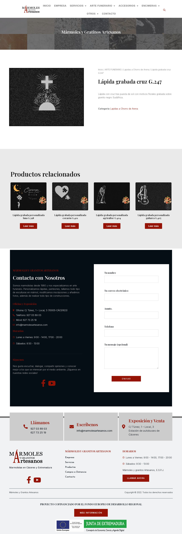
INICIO (47, 6)
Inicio (100, 69)
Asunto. (131, 314)
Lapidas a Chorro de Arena (136, 69)
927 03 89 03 (39, 428)
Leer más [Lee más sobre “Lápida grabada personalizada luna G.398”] (28, 226)
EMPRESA (60, 6)
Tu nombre (131, 278)
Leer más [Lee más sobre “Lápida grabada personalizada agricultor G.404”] (112, 226)
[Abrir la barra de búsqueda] (164, 10)
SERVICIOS (78, 5)
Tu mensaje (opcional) (131, 358)
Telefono (131, 332)
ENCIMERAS (151, 5)
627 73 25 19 (38, 432)
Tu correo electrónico (131, 296)
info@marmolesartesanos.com (94, 430)
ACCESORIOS (128, 5)
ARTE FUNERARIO (102, 5)
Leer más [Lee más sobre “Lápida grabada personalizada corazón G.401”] (70, 226)
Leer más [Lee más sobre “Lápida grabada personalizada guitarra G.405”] (153, 226)
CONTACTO (109, 14)
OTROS (93, 13)
